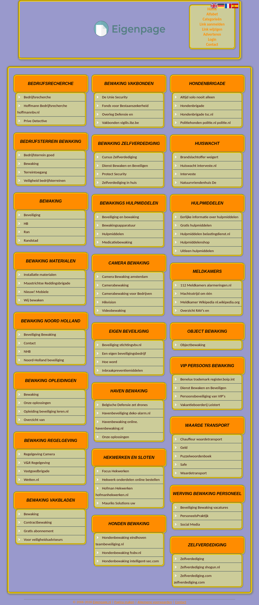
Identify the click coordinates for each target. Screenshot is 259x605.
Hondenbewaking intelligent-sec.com (130, 561)
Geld (183, 447)
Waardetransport (193, 473)
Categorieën (212, 19)
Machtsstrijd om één (196, 293)
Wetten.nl (31, 479)
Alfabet (212, 14)
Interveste (188, 174)
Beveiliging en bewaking (120, 217)
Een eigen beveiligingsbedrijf (124, 353)
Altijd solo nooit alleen (197, 97)
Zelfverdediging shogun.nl (200, 567)
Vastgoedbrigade (37, 471)
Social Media (190, 524)
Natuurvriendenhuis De (198, 182)
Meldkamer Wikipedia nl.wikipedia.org (210, 302)
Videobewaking (113, 310)
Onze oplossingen (37, 402)
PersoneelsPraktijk (194, 515)
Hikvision (109, 302)
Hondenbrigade (192, 105)
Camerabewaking (115, 285)
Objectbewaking (192, 345)
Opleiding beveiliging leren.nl (46, 411)
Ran (27, 232)
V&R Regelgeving (37, 462)
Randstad (31, 240)
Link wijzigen (212, 29)
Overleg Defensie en (117, 114)
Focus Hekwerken (115, 471)
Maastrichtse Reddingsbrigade (47, 283)
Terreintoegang (35, 172)
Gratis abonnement (38, 531)
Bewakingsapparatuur (118, 225)
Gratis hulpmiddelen (196, 225)
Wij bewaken (34, 300)
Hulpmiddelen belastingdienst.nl (205, 234)
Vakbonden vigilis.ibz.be (120, 122)
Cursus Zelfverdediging (119, 157)
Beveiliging (32, 215)
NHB (27, 351)
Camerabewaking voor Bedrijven (127, 293)
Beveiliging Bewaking (40, 334)
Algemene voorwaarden (155, 602)
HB (26, 223)
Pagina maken (124, 602)
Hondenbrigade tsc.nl (196, 114)
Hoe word (109, 362)
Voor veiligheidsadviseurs (43, 539)
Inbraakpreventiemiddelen (122, 370)
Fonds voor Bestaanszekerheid (125, 105)
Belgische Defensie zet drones (124, 404)
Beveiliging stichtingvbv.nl (121, 345)
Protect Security (114, 174)
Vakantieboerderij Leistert (200, 404)
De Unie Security (114, 97)
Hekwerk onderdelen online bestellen (131, 479)
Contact (212, 44)
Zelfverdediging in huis (119, 182)
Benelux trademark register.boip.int (207, 379)
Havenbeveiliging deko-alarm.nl (126, 413)
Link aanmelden (212, 24)
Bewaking (31, 163)
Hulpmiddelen (113, 234)
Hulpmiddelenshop (195, 242)
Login (212, 39)
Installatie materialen (40, 274)
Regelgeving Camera (39, 454)
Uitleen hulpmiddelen (197, 251)
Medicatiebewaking (117, 242)
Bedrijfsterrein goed (39, 155)
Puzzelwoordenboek (195, 456)
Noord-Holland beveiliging (44, 360)
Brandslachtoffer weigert (199, 157)
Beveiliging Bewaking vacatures (204, 507)
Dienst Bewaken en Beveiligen (125, 165)
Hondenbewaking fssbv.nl (121, 552)
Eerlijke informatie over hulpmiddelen (209, 217)
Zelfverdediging (192, 558)
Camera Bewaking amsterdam (125, 276)
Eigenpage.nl (102, 602)
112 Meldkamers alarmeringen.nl (205, 285)
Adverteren (212, 34)
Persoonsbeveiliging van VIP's (202, 396)
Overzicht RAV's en (194, 310)
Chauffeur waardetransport (201, 439)
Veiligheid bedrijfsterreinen (45, 180)
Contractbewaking (38, 522)
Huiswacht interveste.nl (198, 165)
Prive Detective (35, 121)
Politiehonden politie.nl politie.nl (205, 122)
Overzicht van (34, 419)
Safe (183, 464)
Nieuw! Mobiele (36, 291)
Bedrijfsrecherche (37, 97)
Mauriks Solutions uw (118, 503)
